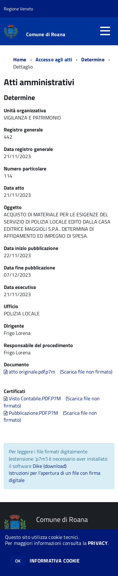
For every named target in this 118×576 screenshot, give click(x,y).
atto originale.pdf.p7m (29, 371)
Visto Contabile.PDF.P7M (32, 398)
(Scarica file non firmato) (86, 371)
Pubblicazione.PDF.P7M (31, 413)
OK (17, 560)
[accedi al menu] (105, 31)
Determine (92, 59)
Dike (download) (49, 466)
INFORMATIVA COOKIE (55, 560)
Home (19, 59)
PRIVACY (98, 543)
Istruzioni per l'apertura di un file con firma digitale (54, 476)
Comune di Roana (45, 34)
